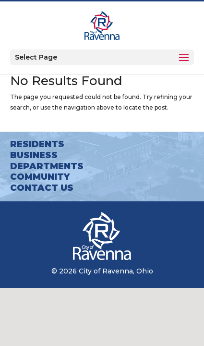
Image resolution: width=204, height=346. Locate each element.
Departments (47, 166)
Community (40, 177)
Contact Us (41, 188)
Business (34, 155)
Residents (37, 144)
